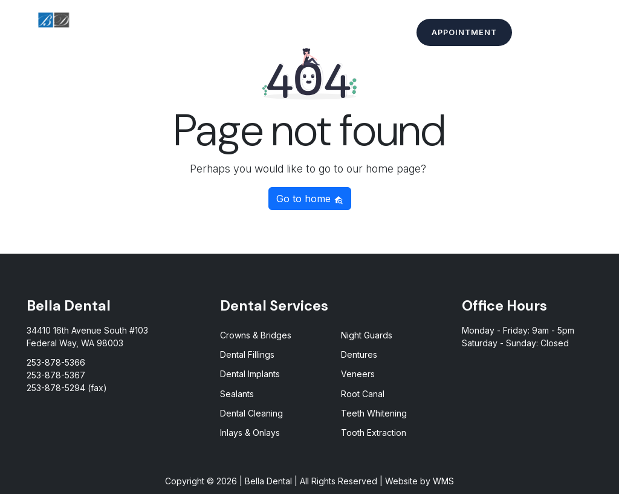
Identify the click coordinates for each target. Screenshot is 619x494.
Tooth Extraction (373, 432)
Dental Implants (250, 374)
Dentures (359, 354)
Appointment (464, 32)
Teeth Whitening (374, 413)
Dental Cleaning (251, 413)
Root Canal (362, 394)
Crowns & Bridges (255, 335)
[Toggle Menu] (594, 33)
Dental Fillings (247, 354)
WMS (443, 481)
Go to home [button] (309, 199)
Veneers (358, 374)
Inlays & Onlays (250, 432)
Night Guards (366, 335)
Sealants (237, 394)
